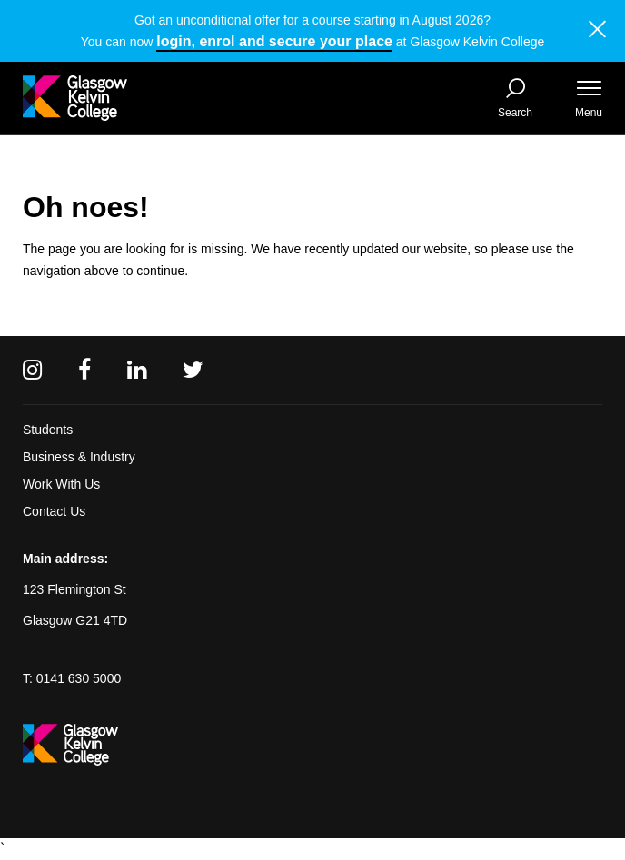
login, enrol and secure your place (274, 41)
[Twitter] (193, 370)
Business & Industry (79, 457)
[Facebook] (84, 370)
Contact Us (54, 511)
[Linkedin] (136, 370)
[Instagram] (32, 370)
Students (48, 429)
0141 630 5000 (78, 678)
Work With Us (61, 484)
